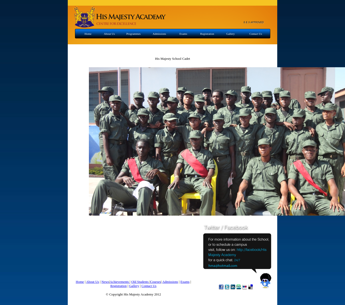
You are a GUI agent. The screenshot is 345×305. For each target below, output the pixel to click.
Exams (183, 33)
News (105, 282)
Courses (155, 282)
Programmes (133, 33)
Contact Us (255, 33)
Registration (207, 33)
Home (88, 33)
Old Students (140, 282)
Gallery (230, 33)
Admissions (159, 33)
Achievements (120, 282)
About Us (109, 33)
